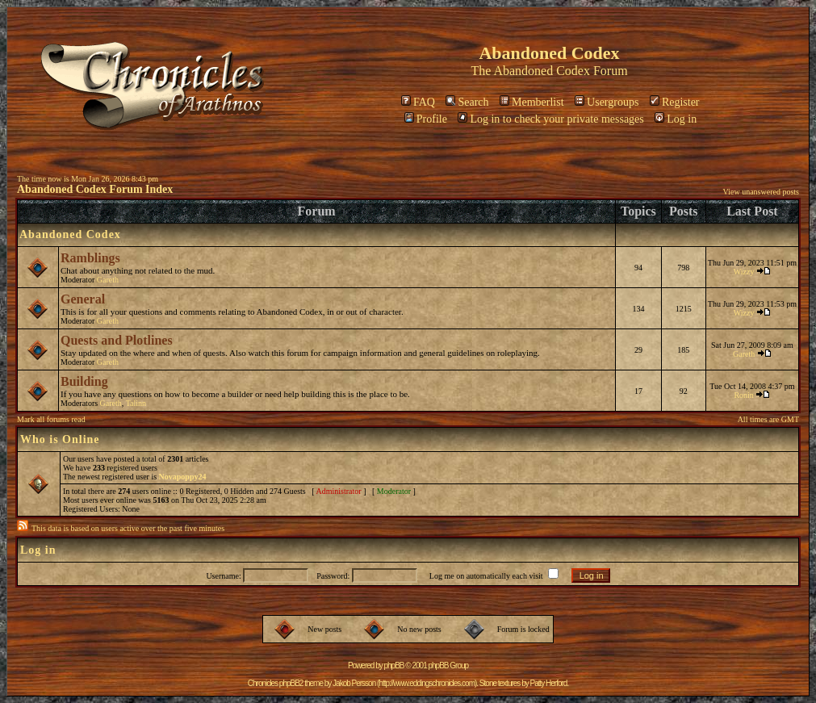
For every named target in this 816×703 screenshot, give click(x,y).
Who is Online (60, 439)
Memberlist (532, 102)
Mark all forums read (51, 419)
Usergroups (606, 102)
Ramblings (90, 258)
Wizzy (744, 271)
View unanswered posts (761, 191)
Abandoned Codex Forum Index (95, 189)
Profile (425, 119)
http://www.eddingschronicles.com (427, 683)
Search (467, 102)
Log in (676, 119)
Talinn (136, 403)
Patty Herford (548, 683)
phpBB (394, 665)
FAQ (418, 102)
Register (675, 102)
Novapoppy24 (183, 476)
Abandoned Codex (541, 70)
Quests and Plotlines (117, 340)
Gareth (108, 279)
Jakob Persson (354, 683)
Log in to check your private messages (550, 119)
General (83, 299)
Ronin (743, 395)
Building (84, 381)
